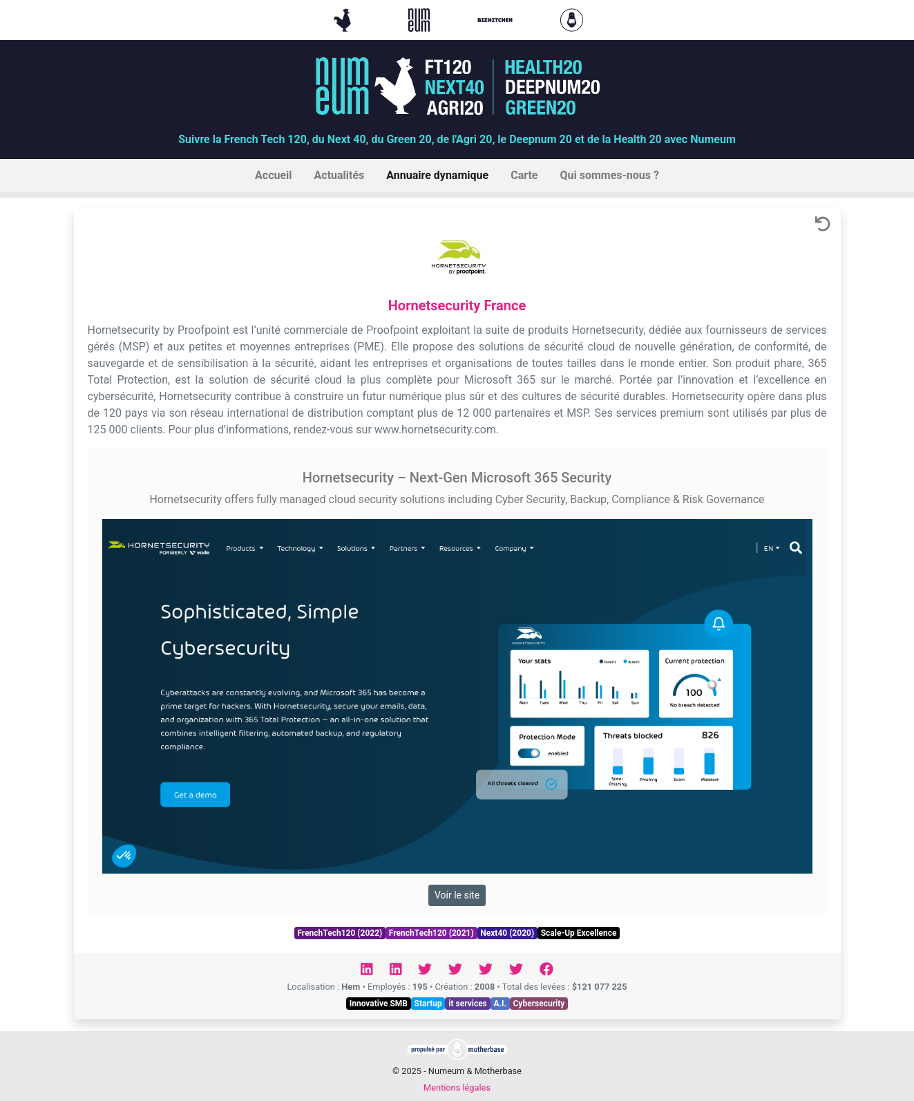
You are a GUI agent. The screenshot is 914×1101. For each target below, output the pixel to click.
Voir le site (457, 895)
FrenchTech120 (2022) (339, 933)
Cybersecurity (539, 1003)
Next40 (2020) (507, 933)
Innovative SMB (379, 1003)
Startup (428, 1003)
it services (467, 1003)
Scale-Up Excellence (579, 933)
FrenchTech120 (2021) (431, 933)
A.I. (499, 1003)
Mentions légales (457, 1087)
